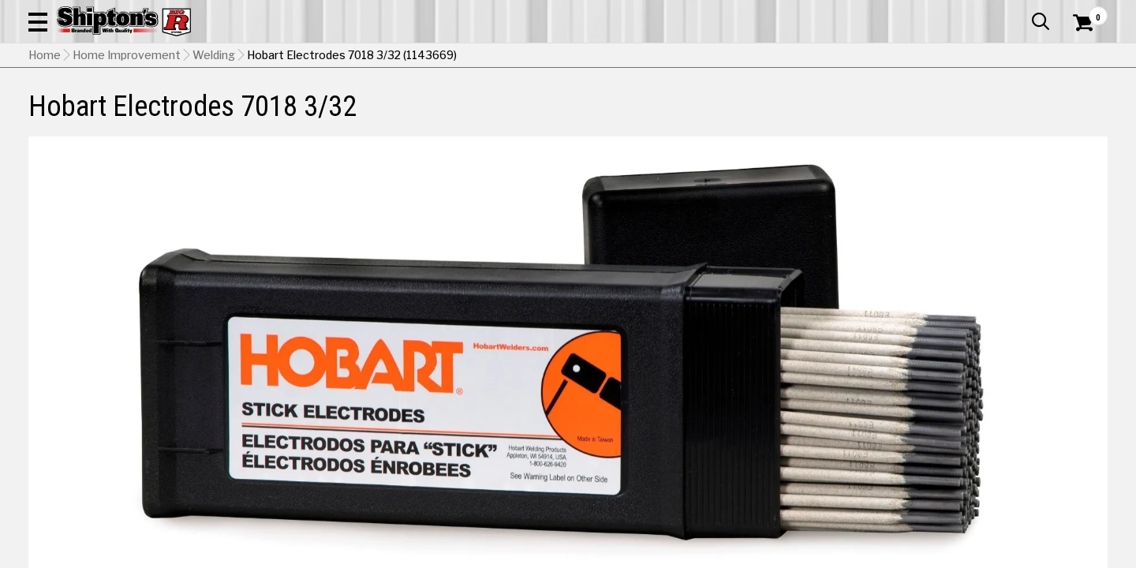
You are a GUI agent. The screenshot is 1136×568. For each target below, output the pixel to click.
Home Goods (513, 115)
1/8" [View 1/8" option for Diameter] (921, 383)
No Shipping (832, 487)
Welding (213, 154)
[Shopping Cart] (1081, 56)
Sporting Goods (995, 115)
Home (44, 154)
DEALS (1078, 115)
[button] (622, 57)
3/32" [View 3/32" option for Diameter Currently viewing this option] (814, 383)
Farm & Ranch (406, 115)
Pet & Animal (882, 115)
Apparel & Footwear (112, 115)
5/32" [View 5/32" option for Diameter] (1029, 383)
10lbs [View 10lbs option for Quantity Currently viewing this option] (1028, 448)
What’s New (1019, 12)
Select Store (997, 487)
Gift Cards (949, 12)
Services (1086, 12)
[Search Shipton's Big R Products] (514, 57)
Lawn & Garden (774, 115)
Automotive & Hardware (271, 115)
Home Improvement (641, 115)
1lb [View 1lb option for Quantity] (813, 448)
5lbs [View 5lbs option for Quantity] (921, 448)
